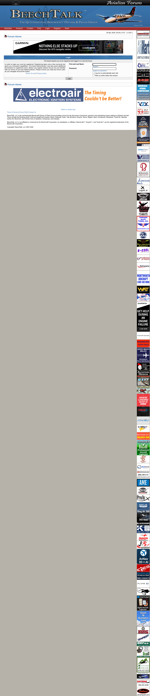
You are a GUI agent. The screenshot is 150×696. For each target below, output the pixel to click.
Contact (30, 28)
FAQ (39, 28)
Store (67, 28)
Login (47, 28)
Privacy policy (41, 73)
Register (57, 28)
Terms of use (30, 73)
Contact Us (32, 112)
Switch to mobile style (68, 109)
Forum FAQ (23, 112)
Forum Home (15, 36)
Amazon (19, 28)
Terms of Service (12, 112)
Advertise (8, 28)
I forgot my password (100, 71)
